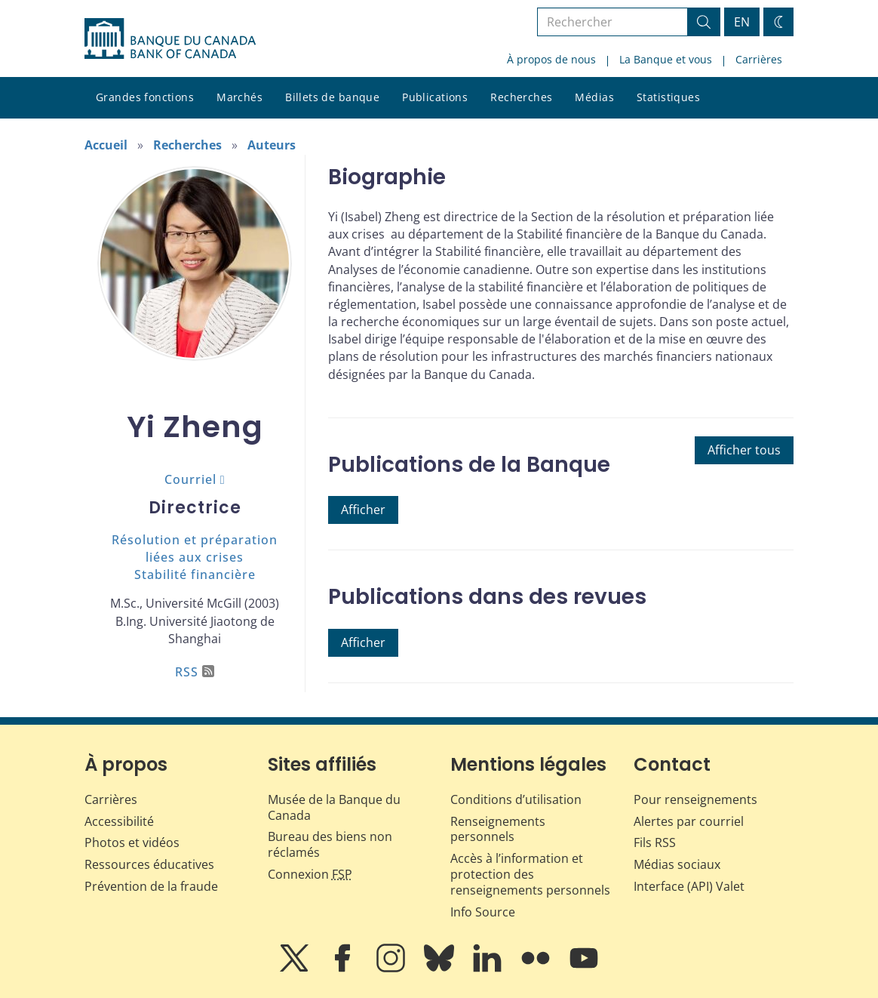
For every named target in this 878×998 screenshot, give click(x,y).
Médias (594, 97)
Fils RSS (655, 842)
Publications (435, 97)
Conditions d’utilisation (516, 799)
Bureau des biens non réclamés (330, 844)
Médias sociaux (677, 864)
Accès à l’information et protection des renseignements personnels (530, 874)
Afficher (363, 509)
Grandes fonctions (145, 97)
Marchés (239, 97)
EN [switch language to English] (742, 22)
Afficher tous (744, 450)
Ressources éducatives (149, 864)
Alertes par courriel (689, 821)
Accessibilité (119, 821)
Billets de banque (332, 97)
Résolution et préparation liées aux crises (195, 548)
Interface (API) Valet (689, 886)
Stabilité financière (195, 574)
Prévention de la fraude (151, 886)
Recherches (521, 97)
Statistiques (668, 97)
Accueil (105, 145)
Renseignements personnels (497, 829)
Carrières (758, 59)
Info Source (482, 912)
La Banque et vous (665, 59)
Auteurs (271, 145)
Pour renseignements (695, 799)
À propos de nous (551, 59)
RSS (194, 672)
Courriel (190, 479)
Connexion (310, 874)
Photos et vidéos (132, 842)
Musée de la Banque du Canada (334, 807)
